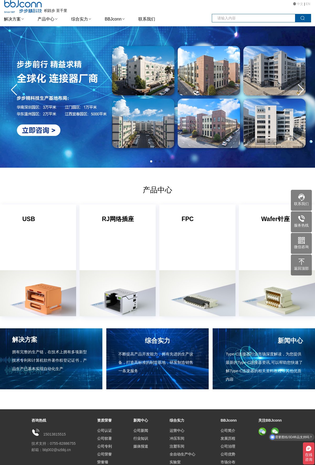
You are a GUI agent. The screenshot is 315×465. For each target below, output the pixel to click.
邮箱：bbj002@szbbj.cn (51, 450)
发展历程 (227, 438)
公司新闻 (140, 430)
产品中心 (46, 19)
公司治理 (227, 446)
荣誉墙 (102, 462)
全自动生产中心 (182, 454)
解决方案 (12, 19)
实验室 (175, 462)
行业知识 (140, 438)
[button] (300, 90)
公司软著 (104, 438)
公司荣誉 (104, 454)
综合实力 (79, 19)
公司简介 (227, 430)
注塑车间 (177, 446)
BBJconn (113, 19)
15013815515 (54, 434)
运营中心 (177, 430)
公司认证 (104, 430)
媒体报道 (140, 446)
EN (308, 4)
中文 (300, 4)
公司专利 (104, 446)
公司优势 (227, 454)
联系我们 (146, 19)
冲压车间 (177, 438)
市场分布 (227, 462)
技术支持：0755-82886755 (54, 443)
